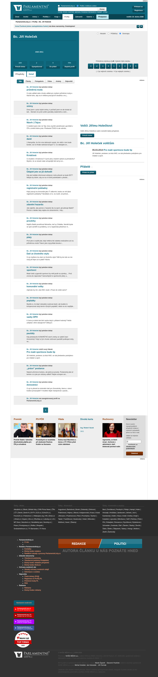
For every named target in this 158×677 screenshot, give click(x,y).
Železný (73, 522)
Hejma (69, 513)
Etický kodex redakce (32, 551)
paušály (31, 333)
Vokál (84, 519)
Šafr (120, 525)
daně (29, 139)
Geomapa (124, 34)
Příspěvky (19, 74)
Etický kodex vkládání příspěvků (36, 563)
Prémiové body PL (31, 581)
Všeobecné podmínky (32, 558)
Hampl (132, 509)
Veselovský (77, 519)
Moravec (62, 516)
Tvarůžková (68, 519)
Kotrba (130, 516)
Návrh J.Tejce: (34, 122)
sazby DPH (32, 317)
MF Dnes (17, 522)
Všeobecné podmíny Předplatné (36, 560)
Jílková (75, 513)
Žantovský (111, 532)
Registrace (139, 10)
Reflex (33, 525)
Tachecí (93, 516)
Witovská (91, 519)
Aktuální (101, 34)
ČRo (53, 509)
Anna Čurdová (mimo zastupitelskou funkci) (32, 26)
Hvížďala (113, 513)
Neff (128, 519)
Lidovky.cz (47, 519)
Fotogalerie (39, 81)
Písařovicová (71, 516)
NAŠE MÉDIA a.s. (72, 656)
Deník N (26, 513)
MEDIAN (77, 12)
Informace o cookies (32, 572)
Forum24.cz (18, 516)
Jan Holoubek (91, 665)
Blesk (25, 509)
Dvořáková (111, 509)
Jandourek (121, 513)
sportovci (31, 270)
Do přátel (53, 67)
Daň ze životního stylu (38, 254)
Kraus (92, 513)
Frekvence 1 (28, 516)
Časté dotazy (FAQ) (31, 576)
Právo (16, 525)
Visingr (129, 529)
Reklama (27, 588)
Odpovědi (68, 81)
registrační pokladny (37, 188)
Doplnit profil (70, 67)
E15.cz (38, 513)
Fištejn (126, 509)
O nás (26, 542)
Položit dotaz (20, 67)
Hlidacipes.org (39, 516)
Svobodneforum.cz (20, 529)
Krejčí (136, 516)
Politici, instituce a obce (86, 6)
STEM (105, 12)
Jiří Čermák (102, 665)
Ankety (58, 81)
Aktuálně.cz (18, 509)
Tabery (123, 529)
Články (28, 81)
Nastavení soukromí (24, 603)
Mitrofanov (121, 519)
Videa (50, 81)
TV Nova (43, 529)
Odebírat (134, 453)
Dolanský (84, 509)
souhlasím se (132, 446)
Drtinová (92, 509)
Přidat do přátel (88, 172)
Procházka (85, 516)
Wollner (136, 529)
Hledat (102, 9)
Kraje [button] (57, 17)
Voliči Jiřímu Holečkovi (96, 125)
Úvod (17, 17)
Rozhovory (108, 419)
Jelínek (128, 513)
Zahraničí (78, 17)
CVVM (60, 12)
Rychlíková (127, 522)
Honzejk (105, 513)
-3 (90, 66)
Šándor (125, 525)
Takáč (60, 519)
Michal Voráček (80, 665)
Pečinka (133, 519)
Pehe (139, 519)
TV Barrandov (33, 529)
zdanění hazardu (35, 204)
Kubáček (105, 519)
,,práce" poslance (35, 368)
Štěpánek (116, 529)
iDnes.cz (52, 516)
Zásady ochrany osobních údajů (36, 569)
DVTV (33, 513)
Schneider (106, 525)
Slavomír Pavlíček (113, 663)
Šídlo (104, 529)
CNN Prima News (44, 509)
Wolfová (61, 522)
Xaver (67, 522)
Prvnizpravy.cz (24, 525)
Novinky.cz (47, 522)
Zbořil (104, 532)
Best (104, 509)
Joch (134, 513)
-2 (96, 66)
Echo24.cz (46, 513)
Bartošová (70, 509)
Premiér (18, 419)
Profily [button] (67, 17)
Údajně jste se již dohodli (39, 172)
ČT (16, 513)
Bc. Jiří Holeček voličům (97, 143)
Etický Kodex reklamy (32, 590)
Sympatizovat (37, 67)
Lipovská (113, 519)
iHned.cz (18, 519)
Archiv (25, 17)
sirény (30, 106)
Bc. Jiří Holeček (45, 22)
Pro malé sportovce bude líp (41, 352)
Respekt (40, 525)
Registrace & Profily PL (33, 579)
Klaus (119, 516)
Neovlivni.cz (25, 522)
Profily (34, 22)
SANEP (99, 12)
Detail (31, 74)
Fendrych (119, 509)
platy (29, 237)
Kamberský (106, 516)
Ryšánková (136, 522)
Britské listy (33, 509)
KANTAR (71, 12)
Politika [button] (46, 17)
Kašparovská (84, 513)
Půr (103, 522)
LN (53, 519)
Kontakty (27, 549)
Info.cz (30, 519)
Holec (138, 509)
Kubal (98, 513)
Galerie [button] (90, 17)
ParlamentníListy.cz (66, 6)
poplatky (31, 300)
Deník (20, 513)
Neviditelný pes (36, 522)
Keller (114, 516)
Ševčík (137, 525)
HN (46, 516)
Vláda (61, 419)
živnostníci (32, 385)
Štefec (109, 529)
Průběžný (112, 34)
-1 (102, 66)
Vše (20, 81)
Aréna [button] (35, 17)
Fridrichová (62, 513)
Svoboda (114, 525)
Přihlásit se (138, 7)
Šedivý (131, 525)
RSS (26, 583)
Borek (78, 509)
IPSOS (65, 12)
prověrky (31, 221)
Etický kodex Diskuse (32, 565)
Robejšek (109, 522)
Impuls (24, 519)
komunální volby (35, 286)
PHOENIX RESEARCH (88, 12)
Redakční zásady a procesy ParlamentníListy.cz (42, 553)
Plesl (78, 516)
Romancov (118, 522)
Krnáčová (31, 155)
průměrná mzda (34, 90)
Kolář (124, 516)
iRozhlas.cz (38, 519)
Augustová (62, 509)
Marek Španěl (100, 663)
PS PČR (40, 419)
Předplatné (102, 17)
